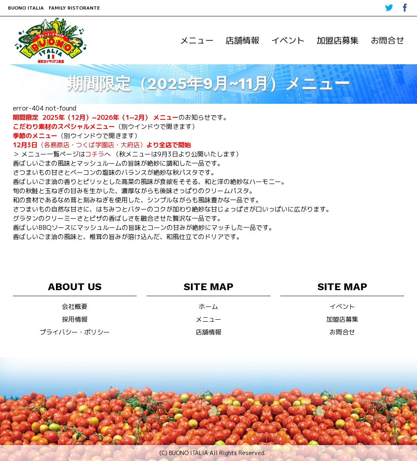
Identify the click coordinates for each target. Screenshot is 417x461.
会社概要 (74, 306)
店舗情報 (242, 40)
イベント (288, 40)
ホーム (208, 306)
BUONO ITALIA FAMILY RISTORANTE (54, 7)
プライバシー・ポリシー (75, 332)
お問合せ (387, 40)
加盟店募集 (338, 40)
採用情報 (74, 319)
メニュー (197, 40)
